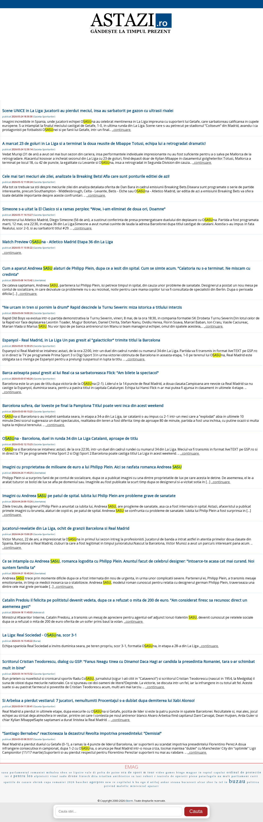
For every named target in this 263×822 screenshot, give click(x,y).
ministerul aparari (144, 786)
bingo (180, 772)
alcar (201, 782)
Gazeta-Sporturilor (44, 116)
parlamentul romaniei (27, 772)
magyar (191, 772)
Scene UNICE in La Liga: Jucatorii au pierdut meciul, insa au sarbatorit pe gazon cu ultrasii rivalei (87, 110)
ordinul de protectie (244, 772)
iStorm (129, 801)
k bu (136, 782)
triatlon (105, 776)
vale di (90, 772)
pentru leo (23, 776)
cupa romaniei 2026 (59, 782)
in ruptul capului (212, 772)
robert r (149, 776)
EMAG (131, 766)
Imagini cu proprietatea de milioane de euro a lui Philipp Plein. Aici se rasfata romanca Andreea (92, 466)
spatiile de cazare (18, 782)
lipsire (79, 772)
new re (110, 782)
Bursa (37, 640)
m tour (149, 772)
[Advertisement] (131, 67)
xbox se (66, 772)
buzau (237, 781)
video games (165, 772)
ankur (165, 782)
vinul (54, 776)
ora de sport (131, 772)
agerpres (97, 782)
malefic (123, 786)
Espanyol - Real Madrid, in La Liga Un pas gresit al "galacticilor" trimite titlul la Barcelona (81, 340)
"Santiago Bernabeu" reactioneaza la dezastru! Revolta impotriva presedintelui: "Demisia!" (81, 733)
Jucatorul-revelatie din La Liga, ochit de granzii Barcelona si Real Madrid (65, 528)
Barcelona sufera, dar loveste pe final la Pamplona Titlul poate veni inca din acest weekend (82, 405)
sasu (4, 772)
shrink (38, 782)
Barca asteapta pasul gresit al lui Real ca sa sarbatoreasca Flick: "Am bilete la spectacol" (80, 372)
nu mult (224, 776)
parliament (240, 776)
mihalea (52, 772)
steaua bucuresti (183, 782)
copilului (124, 782)
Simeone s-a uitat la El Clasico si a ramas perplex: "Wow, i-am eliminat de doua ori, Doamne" (83, 208)
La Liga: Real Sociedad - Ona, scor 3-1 (39, 635)
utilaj (155, 782)
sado (63, 776)
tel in (223, 782)
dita (94, 776)
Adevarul (39, 612)
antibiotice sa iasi (127, 776)
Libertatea (39, 280)
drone (73, 776)
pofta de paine (108, 772)
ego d (145, 782)
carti (254, 776)
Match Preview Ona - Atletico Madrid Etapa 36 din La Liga (57, 241)
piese (193, 776)
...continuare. (121, 129)
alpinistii (41, 776)
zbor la (212, 782)
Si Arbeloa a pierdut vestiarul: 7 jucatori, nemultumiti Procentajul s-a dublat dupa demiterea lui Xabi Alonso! (98, 700)
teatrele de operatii (172, 776)
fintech (84, 776)
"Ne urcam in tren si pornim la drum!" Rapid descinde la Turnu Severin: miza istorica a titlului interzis (92, 307)
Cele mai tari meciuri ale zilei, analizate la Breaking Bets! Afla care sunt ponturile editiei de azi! (85, 176)
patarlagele (208, 776)
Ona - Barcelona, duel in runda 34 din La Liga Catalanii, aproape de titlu (70, 438)
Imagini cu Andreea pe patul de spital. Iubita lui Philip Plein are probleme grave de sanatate (88, 495)
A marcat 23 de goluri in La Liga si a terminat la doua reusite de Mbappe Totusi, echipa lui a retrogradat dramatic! (103, 143)
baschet (82, 782)
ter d (8, 776)
